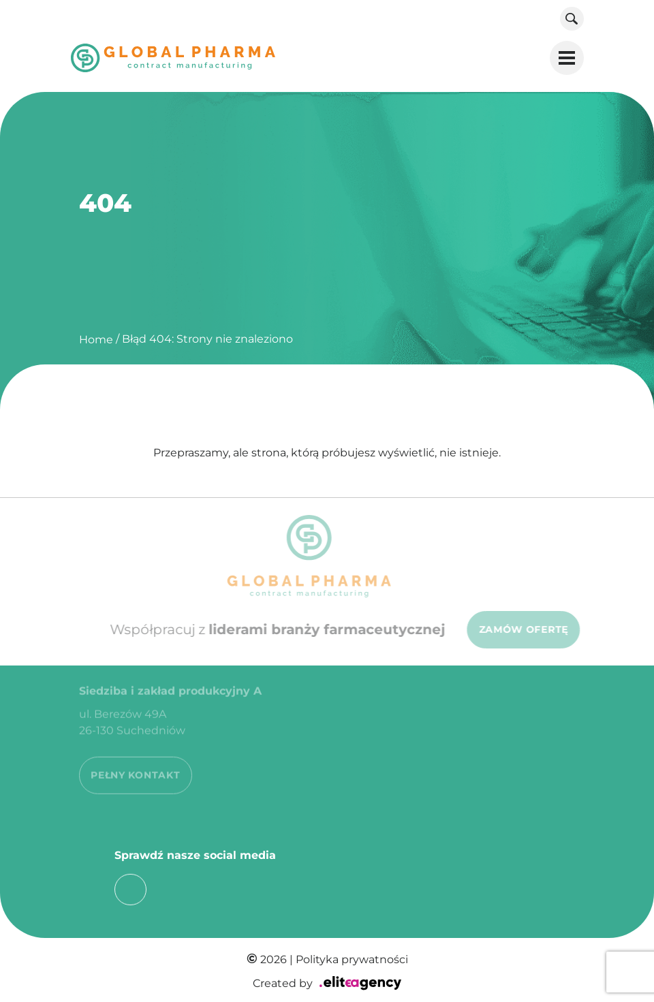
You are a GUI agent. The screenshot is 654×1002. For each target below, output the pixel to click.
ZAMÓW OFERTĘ (528, 629)
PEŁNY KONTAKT (135, 770)
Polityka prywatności (352, 959)
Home (96, 339)
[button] (567, 58)
